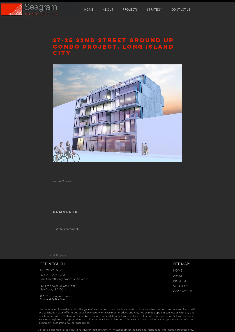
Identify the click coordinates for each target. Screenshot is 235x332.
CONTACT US (182, 291)
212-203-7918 (55, 270)
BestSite (60, 299)
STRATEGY (180, 286)
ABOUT (178, 275)
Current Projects (62, 180)
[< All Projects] (57, 255)
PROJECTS (180, 281)
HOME (177, 270)
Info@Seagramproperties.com (68, 279)
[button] (130, 9)
